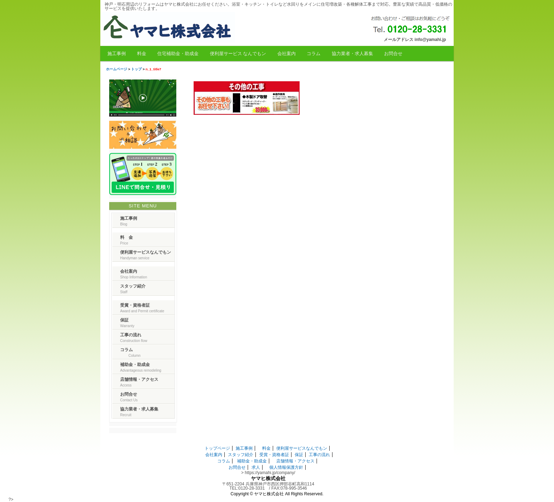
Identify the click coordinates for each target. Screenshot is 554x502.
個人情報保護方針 (286, 467)
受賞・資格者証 (274, 454)
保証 (299, 454)
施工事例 (116, 53)
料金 (141, 53)
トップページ (217, 448)
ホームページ (116, 69)
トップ (136, 69)
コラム (313, 53)
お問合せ (393, 53)
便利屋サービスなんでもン (301, 448)
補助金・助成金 (252, 461)
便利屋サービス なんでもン (238, 53)
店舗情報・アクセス (295, 461)
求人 (256, 467)
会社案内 (286, 53)
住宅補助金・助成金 (178, 53)
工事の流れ (319, 454)
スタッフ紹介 (240, 454)
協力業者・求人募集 (352, 53)
